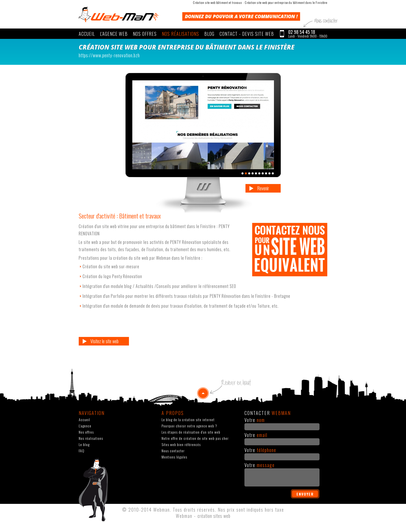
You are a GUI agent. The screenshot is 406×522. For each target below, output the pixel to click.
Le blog (84, 444)
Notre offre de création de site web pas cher (195, 438)
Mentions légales (174, 457)
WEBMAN (118, 14)
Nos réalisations (180, 33)
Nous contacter (173, 450)
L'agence (85, 425)
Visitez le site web (104, 341)
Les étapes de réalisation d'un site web (191, 432)
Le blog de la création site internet (188, 419)
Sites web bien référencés (181, 444)
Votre (254, 420)
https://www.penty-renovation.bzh (109, 55)
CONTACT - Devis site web (247, 33)
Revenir (263, 188)
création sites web (214, 515)
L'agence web (114, 33)
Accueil (87, 33)
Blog (209, 33)
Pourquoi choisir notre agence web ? (189, 425)
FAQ (81, 450)
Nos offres (145, 33)
